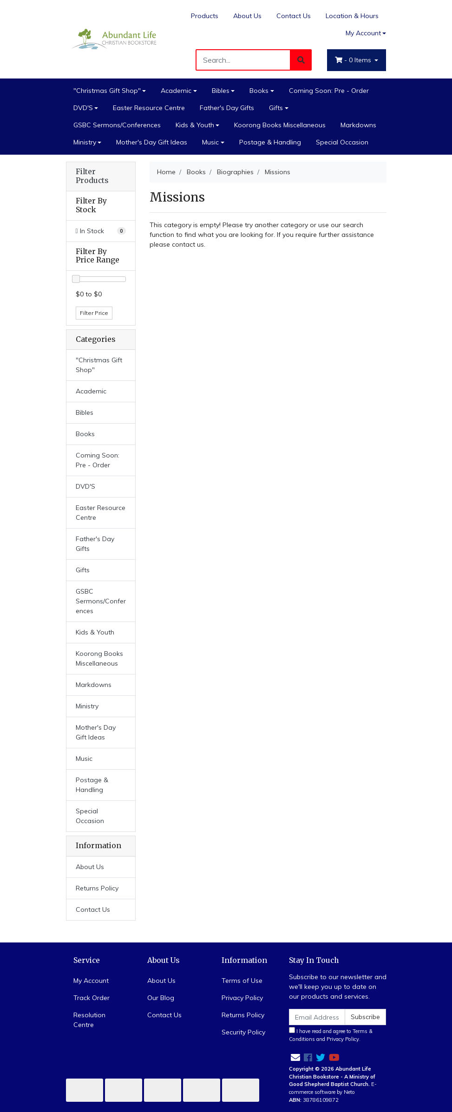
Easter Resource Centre (149, 108)
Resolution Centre (89, 1020)
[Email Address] (317, 1017)
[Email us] (295, 1057)
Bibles (220, 90)
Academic (176, 90)
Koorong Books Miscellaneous (280, 125)
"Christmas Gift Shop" (107, 90)
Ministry (84, 142)
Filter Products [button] (92, 176)
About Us (247, 16)
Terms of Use (242, 980)
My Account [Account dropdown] (363, 33)
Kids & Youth (195, 125)
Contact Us (293, 16)
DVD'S (83, 108)
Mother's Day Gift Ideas (151, 142)
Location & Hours (352, 16)
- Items (354, 60)
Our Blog (160, 998)
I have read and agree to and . (331, 1034)
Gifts (276, 108)
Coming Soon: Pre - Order (329, 90)
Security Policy (243, 1032)
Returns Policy (97, 888)
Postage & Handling (270, 142)
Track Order (91, 998)
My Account (91, 980)
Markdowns (358, 125)
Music (210, 142)
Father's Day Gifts (227, 108)
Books (259, 90)
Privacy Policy (242, 998)
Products (204, 16)
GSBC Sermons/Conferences (117, 125)
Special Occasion (342, 142)
